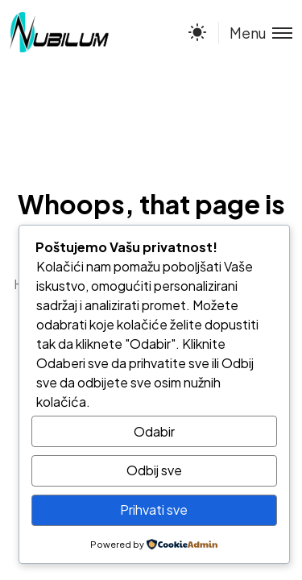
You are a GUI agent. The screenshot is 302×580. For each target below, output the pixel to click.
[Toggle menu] (255, 33)
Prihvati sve (154, 509)
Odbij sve (154, 470)
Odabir (154, 431)
